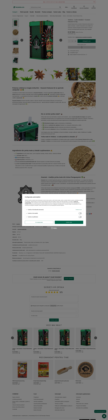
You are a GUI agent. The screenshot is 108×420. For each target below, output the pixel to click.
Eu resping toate (39, 222)
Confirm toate (69, 222)
